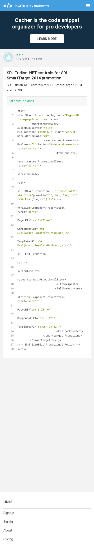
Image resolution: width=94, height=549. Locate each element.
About (7, 530)
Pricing (8, 539)
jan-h (19, 55)
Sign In (8, 522)
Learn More (47, 39)
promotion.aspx (22, 101)
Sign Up (8, 513)
